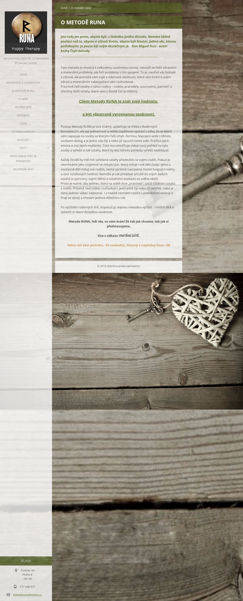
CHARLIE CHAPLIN (23, 131)
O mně (23, 99)
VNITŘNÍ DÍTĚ (23, 107)
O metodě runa (23, 91)
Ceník (23, 123)
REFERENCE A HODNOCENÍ (23, 82)
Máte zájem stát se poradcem (23, 158)
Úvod (23, 74)
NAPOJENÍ (23, 115)
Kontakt (23, 140)
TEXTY (23, 148)
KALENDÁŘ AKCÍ (23, 169)
